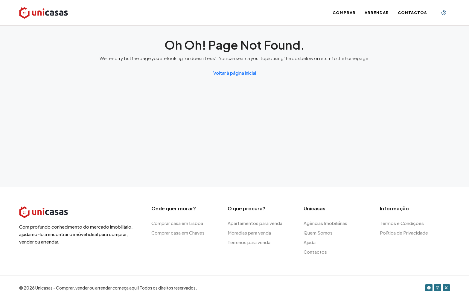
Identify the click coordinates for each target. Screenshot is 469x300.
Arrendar (377, 12)
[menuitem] (444, 13)
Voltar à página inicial (234, 73)
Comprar (344, 12)
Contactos (412, 12)
